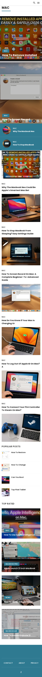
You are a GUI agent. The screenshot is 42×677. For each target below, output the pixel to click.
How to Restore (18, 452)
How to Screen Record (16, 119)
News (8, 597)
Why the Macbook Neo (23, 131)
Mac (6, 51)
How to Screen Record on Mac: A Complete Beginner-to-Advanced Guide (20, 277)
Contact (8, 663)
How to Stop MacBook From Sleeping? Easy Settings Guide (17, 232)
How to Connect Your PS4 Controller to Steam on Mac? (21, 408)
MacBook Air (11, 631)
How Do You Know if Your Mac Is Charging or (18, 322)
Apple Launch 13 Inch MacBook (19, 568)
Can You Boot (17, 477)
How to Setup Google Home (18, 601)
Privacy (34, 663)
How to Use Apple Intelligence (19, 534)
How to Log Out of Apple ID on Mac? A (21, 365)
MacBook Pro (12, 564)
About (22, 663)
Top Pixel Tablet (18, 489)
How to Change (18, 465)
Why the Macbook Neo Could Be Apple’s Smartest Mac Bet (19, 189)
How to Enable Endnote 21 (17, 635)
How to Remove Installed (19, 55)
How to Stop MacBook (23, 144)
